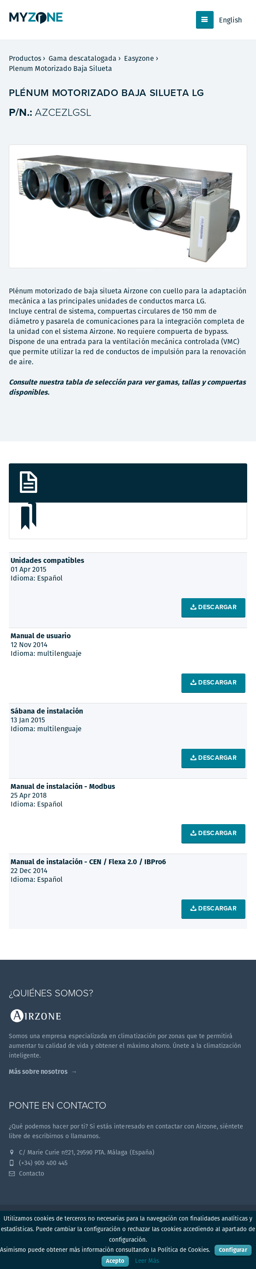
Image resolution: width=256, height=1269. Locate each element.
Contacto (26, 1173)
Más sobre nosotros (38, 1071)
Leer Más (147, 1261)
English (230, 20)
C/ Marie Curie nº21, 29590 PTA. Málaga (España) (81, 1152)
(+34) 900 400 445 (38, 1162)
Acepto (115, 1261)
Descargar (213, 607)
